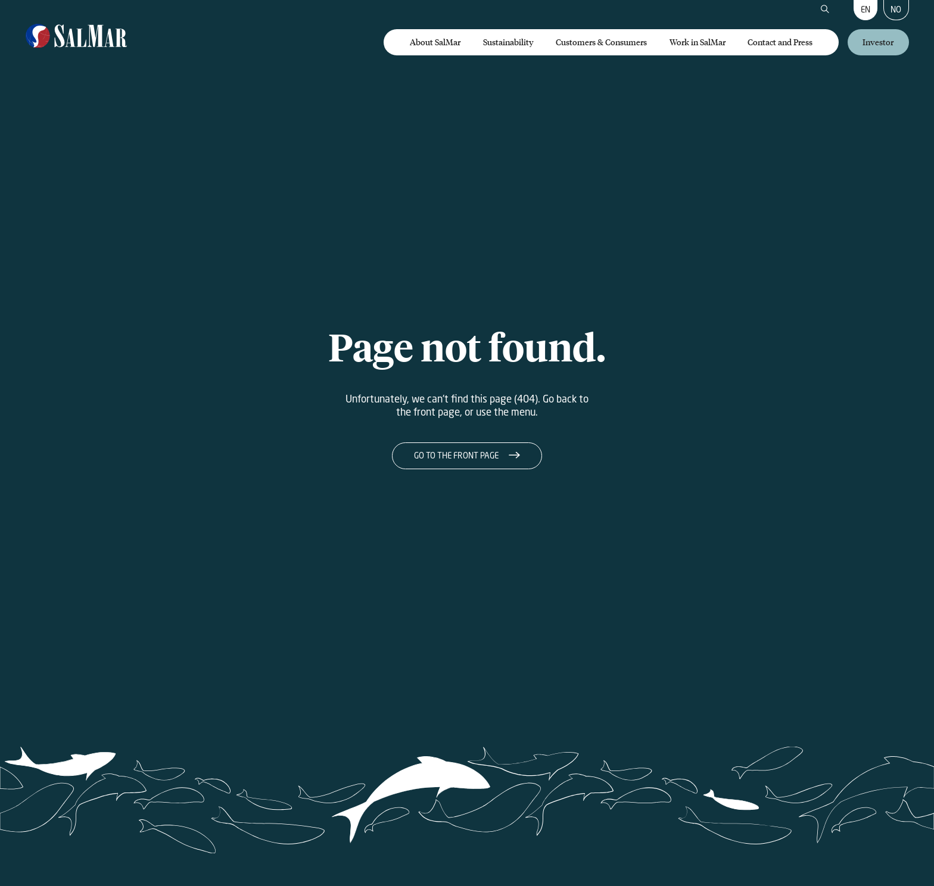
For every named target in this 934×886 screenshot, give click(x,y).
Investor (878, 42)
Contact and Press (780, 42)
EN (865, 9)
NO (896, 9)
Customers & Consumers (601, 42)
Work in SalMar (698, 42)
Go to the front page (456, 455)
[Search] (825, 10)
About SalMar (435, 42)
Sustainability (508, 42)
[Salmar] (76, 37)
